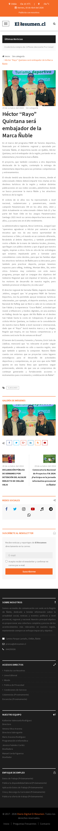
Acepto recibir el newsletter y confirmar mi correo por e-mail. (26, 563)
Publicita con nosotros (29, 12)
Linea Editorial (10, 675)
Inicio (6, 56)
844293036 (10, 649)
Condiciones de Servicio (15, 689)
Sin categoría (18, 56)
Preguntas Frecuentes (24, 823)
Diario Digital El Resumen (30, 813)
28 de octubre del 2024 (13, 466)
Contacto (45, 823)
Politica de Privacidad (14, 685)
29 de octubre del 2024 (13, 108)
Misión (7, 680)
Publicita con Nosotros (14, 670)
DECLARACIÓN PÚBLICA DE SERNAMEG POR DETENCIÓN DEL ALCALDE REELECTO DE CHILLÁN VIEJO (14, 477)
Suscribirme (29, 571)
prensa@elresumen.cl (16, 644)
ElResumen (12, 388)
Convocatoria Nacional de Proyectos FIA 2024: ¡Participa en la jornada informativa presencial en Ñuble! (44, 477)
